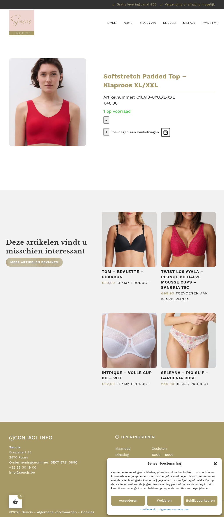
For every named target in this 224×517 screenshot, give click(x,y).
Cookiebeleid (148, 509)
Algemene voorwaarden (174, 509)
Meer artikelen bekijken (34, 262)
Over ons (148, 23)
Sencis (27, 512)
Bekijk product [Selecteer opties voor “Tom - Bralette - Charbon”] (132, 283)
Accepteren (128, 501)
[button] (215, 464)
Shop (128, 23)
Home (112, 23)
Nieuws (189, 23)
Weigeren (164, 501)
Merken (169, 23)
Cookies (87, 512)
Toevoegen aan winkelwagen (135, 132)
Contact (210, 23)
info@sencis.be (22, 472)
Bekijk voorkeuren (200, 501)
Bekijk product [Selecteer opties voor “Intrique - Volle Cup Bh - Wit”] (132, 384)
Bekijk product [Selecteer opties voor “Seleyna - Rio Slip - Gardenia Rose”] (192, 384)
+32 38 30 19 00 (22, 467)
